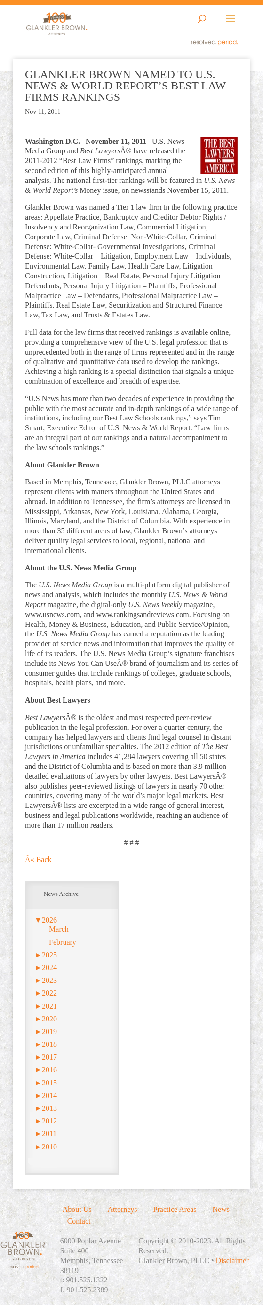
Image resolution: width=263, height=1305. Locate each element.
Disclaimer (232, 1261)
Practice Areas (175, 1209)
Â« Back (38, 859)
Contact (79, 1221)
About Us (77, 1209)
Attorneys (122, 1209)
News (221, 1209)
